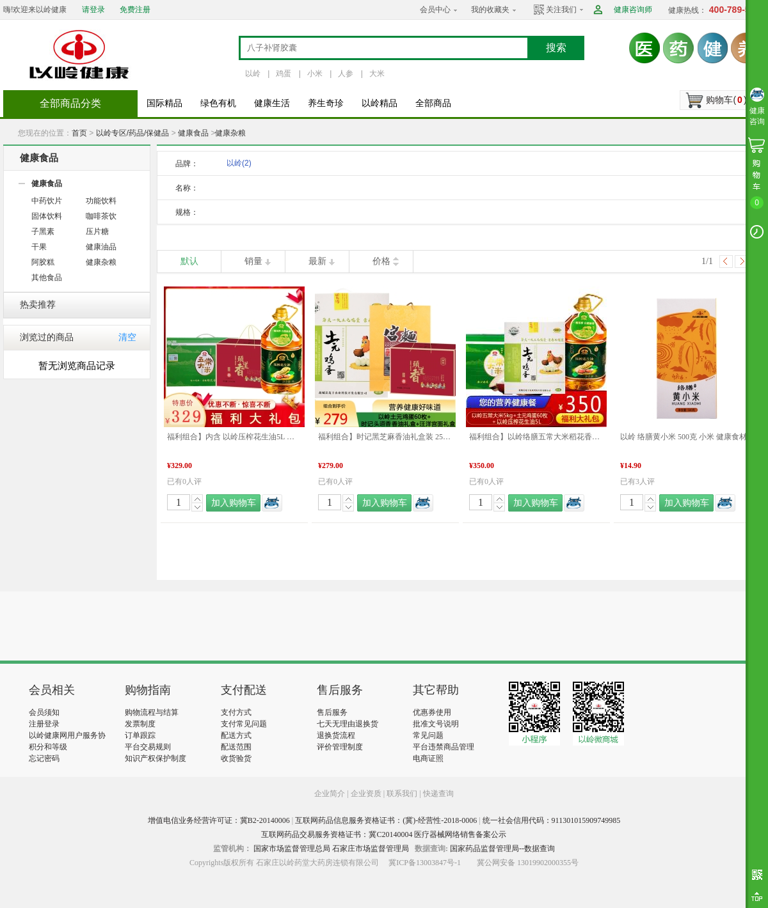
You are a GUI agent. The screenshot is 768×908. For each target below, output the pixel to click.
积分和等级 (48, 746)
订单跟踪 (140, 735)
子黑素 (42, 231)
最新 (317, 261)
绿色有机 (218, 103)
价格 (381, 261)
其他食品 (46, 277)
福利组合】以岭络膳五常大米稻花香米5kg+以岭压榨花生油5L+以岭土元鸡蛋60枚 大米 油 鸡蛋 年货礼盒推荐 (536, 436)
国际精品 (164, 103)
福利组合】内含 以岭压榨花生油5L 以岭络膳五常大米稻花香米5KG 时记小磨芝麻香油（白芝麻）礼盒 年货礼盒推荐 (234, 436)
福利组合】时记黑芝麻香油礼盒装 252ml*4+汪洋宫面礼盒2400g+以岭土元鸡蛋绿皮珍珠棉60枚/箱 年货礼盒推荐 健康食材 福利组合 (385, 436)
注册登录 (44, 723)
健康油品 (101, 246)
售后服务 (332, 712)
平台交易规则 (148, 746)
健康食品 (193, 133)
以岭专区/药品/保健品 (133, 133)
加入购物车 (233, 503)
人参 (345, 73)
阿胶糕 (42, 262)
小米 (315, 73)
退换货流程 (336, 735)
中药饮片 (46, 200)
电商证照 (428, 758)
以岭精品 (379, 103)
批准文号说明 (436, 723)
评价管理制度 (340, 746)
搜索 (556, 47)
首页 (79, 133)
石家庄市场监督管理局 (370, 848)
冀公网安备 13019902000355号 (528, 862)
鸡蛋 (283, 73)
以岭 (252, 73)
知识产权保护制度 (155, 758)
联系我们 (402, 793)
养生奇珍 (326, 103)
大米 (377, 73)
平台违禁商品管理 (443, 746)
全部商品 (433, 103)
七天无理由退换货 (347, 723)
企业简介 (330, 793)
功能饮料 (101, 200)
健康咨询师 (633, 9)
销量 (253, 261)
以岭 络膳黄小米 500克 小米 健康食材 (683, 436)
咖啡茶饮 (101, 216)
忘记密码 (44, 758)
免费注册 (135, 9)
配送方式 (236, 735)
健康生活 (272, 103)
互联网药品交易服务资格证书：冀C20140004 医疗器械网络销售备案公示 (383, 834)
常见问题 (428, 735)
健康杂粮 (230, 133)
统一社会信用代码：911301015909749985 (552, 820)
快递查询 (438, 793)
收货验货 (236, 758)
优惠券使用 (432, 712)
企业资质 (366, 793)
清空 (127, 337)
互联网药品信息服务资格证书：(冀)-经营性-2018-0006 (386, 820)
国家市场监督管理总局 (291, 848)
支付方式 (236, 712)
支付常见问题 (244, 723)
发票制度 (140, 723)
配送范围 (236, 746)
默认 (189, 261)
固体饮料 (46, 216)
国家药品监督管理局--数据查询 (502, 848)
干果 (39, 246)
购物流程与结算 (152, 712)
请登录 (93, 9)
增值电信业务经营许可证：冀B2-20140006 (219, 820)
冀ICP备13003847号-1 (424, 862)
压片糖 (97, 231)
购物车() (726, 100)
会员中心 (435, 9)
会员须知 (44, 712)
